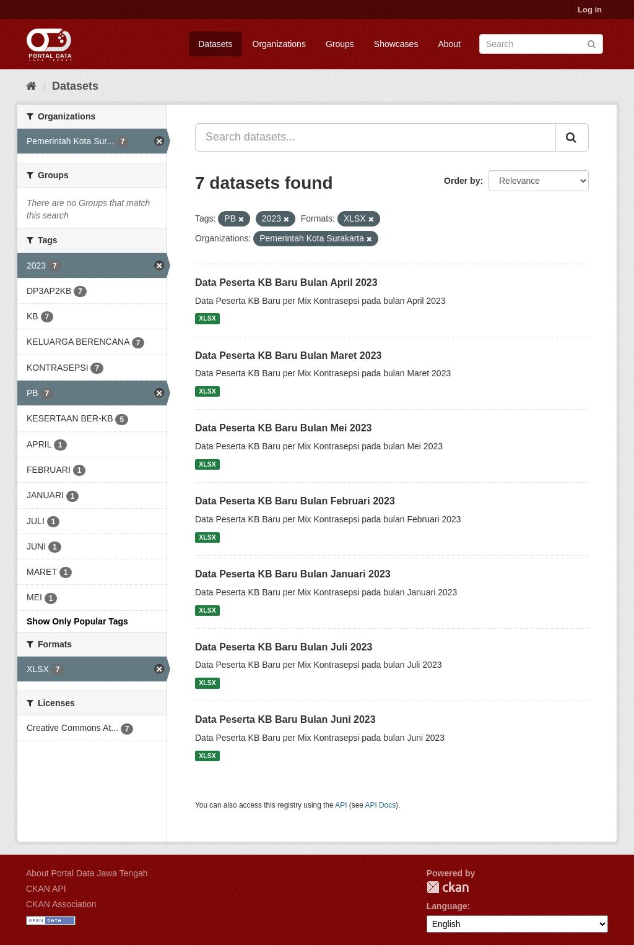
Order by (462, 181)
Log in (590, 9)
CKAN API (46, 889)
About (449, 44)
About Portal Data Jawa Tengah (87, 873)
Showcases (396, 44)
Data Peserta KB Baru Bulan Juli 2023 (283, 647)
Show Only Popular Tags (77, 621)
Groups (340, 44)
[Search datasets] (541, 44)
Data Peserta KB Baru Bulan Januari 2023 (293, 574)
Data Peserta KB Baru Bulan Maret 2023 (288, 355)
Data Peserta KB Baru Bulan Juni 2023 (285, 719)
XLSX (207, 318)
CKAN (448, 887)
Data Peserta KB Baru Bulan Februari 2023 (295, 501)
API (341, 805)
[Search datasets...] (375, 137)
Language (447, 906)
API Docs (380, 805)
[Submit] (591, 43)
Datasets (215, 44)
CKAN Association (61, 904)
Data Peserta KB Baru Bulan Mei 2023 (283, 428)
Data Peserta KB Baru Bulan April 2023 (286, 282)
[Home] (31, 86)
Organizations (279, 44)
